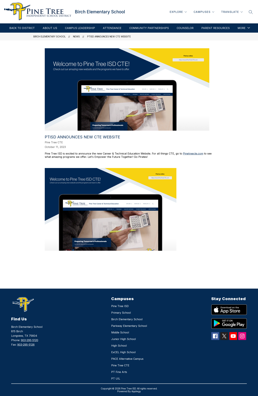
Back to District (22, 28)
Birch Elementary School (49, 36)
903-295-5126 (26, 344)
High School (119, 345)
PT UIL (115, 378)
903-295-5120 (29, 340)
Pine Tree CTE (120, 365)
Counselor (185, 28)
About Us (50, 28)
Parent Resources (215, 28)
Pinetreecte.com (193, 153)
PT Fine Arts (119, 372)
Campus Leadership (80, 28)
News (76, 36)
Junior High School (123, 339)
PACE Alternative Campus (127, 358)
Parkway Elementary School (129, 325)
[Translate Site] (232, 12)
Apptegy (136, 391)
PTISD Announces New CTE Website (109, 36)
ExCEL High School (123, 352)
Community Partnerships (149, 28)
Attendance (112, 28)
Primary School (121, 312)
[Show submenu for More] (241, 28)
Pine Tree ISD (120, 306)
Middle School (120, 332)
